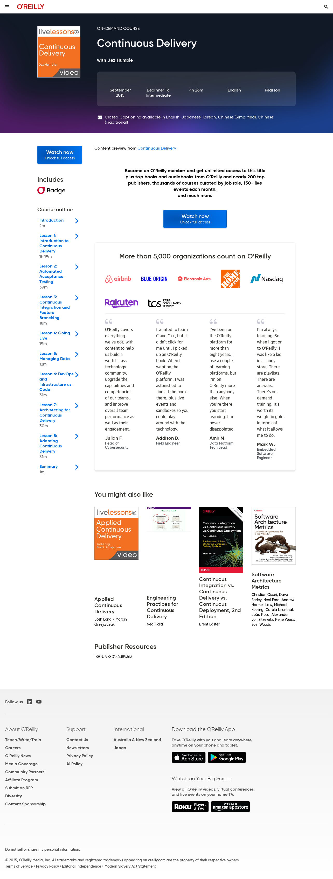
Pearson (272, 90)
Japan (120, 747)
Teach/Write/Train (23, 739)
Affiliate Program (21, 780)
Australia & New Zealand (137, 739)
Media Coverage (21, 764)
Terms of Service (19, 866)
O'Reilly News (18, 755)
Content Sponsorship (25, 804)
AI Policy (74, 764)
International (129, 729)
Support (76, 729)
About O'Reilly (21, 729)
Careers (12, 747)
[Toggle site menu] (7, 7)
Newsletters (77, 747)
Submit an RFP (19, 788)
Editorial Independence (81, 866)
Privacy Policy (79, 755)
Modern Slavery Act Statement (130, 866)
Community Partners (24, 772)
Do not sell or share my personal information (42, 849)
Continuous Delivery (156, 148)
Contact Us (77, 739)
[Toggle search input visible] (326, 7)
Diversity (13, 796)
